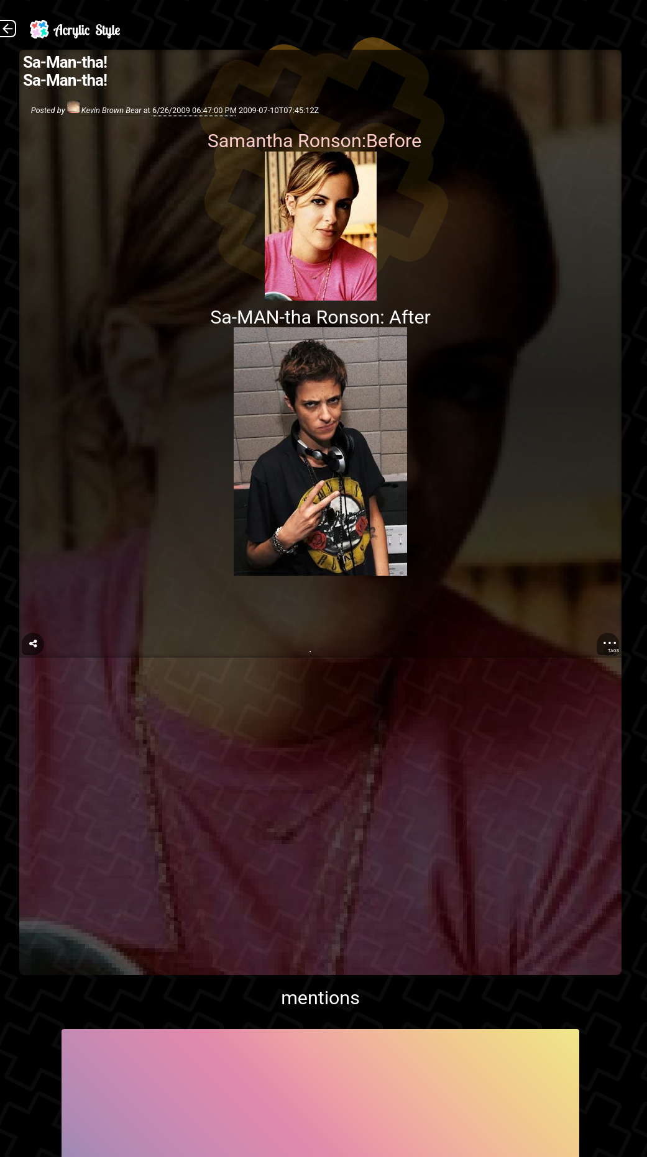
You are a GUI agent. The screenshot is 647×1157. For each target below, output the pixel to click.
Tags (613, 650)
